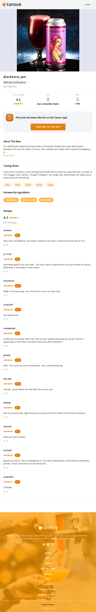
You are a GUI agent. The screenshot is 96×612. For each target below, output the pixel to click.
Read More (8, 155)
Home (87, 4)
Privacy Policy (48, 589)
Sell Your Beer (48, 568)
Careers (48, 573)
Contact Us (48, 584)
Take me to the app (47, 127)
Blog (48, 563)
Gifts (48, 558)
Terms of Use (48, 594)
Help (48, 579)
